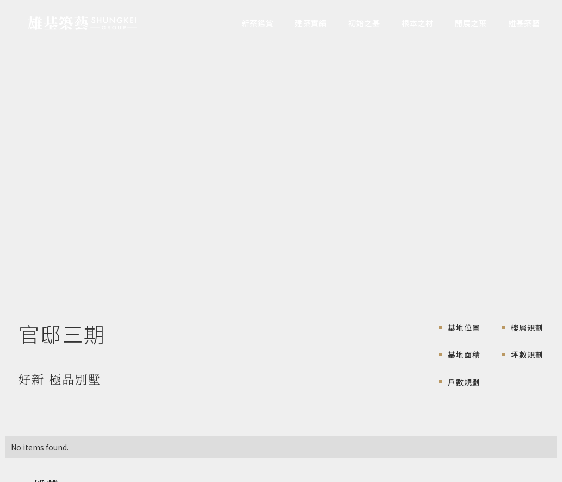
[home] (82, 23)
